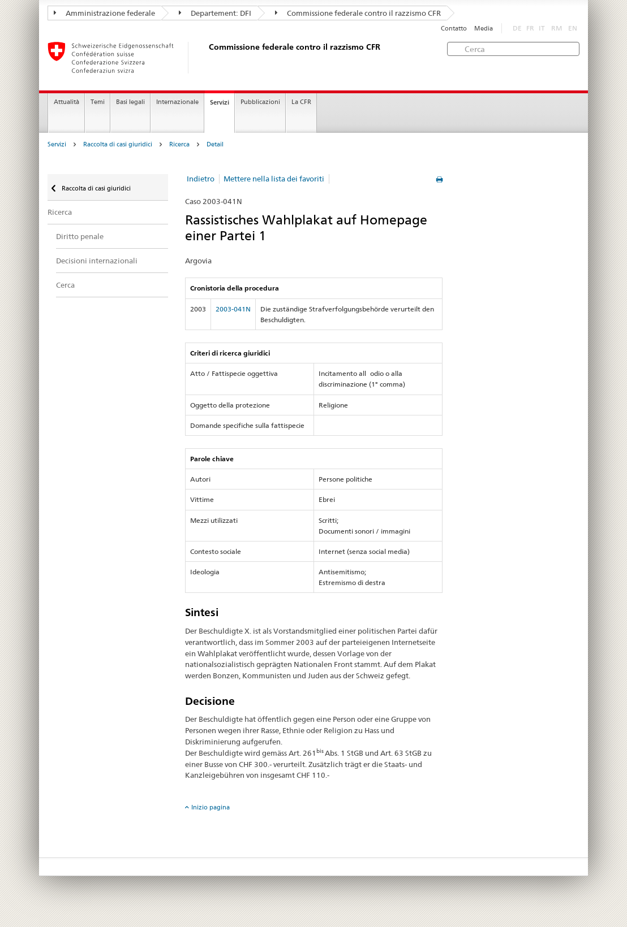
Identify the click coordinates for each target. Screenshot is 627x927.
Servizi (219, 102)
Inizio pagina (210, 807)
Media (483, 28)
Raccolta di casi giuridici (117, 144)
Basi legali (130, 102)
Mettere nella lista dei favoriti (274, 178)
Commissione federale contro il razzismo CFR (358, 13)
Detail (215, 144)
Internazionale (177, 102)
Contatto (454, 28)
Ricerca (179, 144)
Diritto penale (80, 236)
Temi (98, 102)
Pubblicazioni (260, 102)
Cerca (65, 284)
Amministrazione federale (104, 13)
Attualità (66, 102)
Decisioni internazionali (97, 260)
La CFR (301, 102)
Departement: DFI (215, 13)
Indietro (200, 178)
